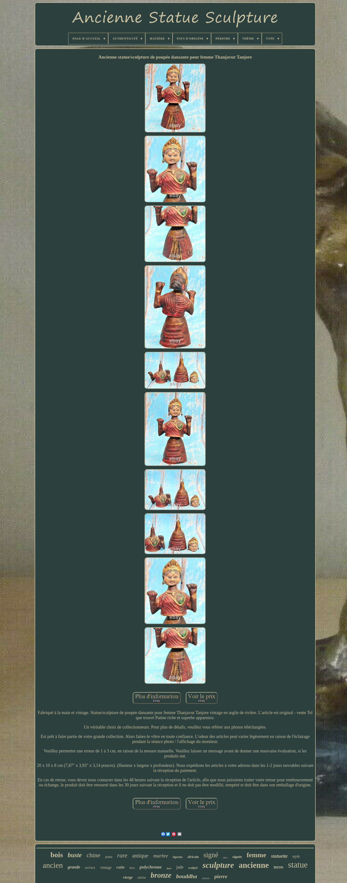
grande (74, 867)
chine (93, 855)
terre (278, 867)
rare (122, 855)
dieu (132, 868)
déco (225, 857)
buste (75, 855)
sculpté (193, 868)
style (296, 856)
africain (193, 857)
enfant (90, 868)
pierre (220, 876)
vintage (106, 867)
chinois (206, 878)
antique (140, 856)
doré (169, 868)
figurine (178, 857)
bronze (161, 875)
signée (237, 857)
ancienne (254, 865)
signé (210, 855)
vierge (128, 877)
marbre (160, 856)
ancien (53, 865)
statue (298, 865)
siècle (142, 877)
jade (179, 867)
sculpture (218, 865)
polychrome (151, 867)
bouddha (186, 876)
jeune (108, 857)
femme (256, 855)
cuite (120, 867)
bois (56, 855)
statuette (279, 856)
